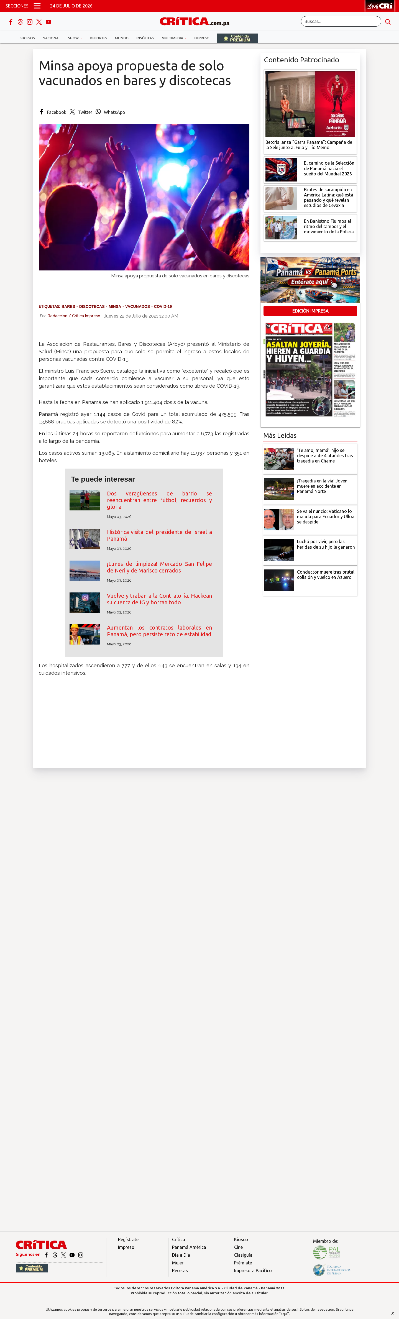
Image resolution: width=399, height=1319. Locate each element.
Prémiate (243, 1262)
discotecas (92, 306)
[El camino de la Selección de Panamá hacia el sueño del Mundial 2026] (281, 169)
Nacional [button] (51, 38)
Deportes (98, 38)
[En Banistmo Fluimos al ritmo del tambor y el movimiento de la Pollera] (281, 227)
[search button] (387, 21)
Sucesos (27, 38)
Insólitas (145, 38)
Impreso (201, 38)
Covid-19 (163, 306)
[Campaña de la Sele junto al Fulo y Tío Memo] (310, 103)
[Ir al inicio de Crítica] (197, 20)
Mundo (122, 38)
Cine (238, 1247)
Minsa (115, 306)
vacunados (137, 306)
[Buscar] (341, 21)
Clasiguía (243, 1254)
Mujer (177, 1262)
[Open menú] (37, 6)
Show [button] (74, 38)
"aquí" (284, 1314)
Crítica (178, 1239)
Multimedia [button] (173, 38)
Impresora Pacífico (253, 1270)
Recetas (180, 1270)
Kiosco (241, 1239)
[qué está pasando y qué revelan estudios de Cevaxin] (281, 198)
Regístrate (128, 1239)
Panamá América (189, 1247)
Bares (68, 306)
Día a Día (181, 1254)
